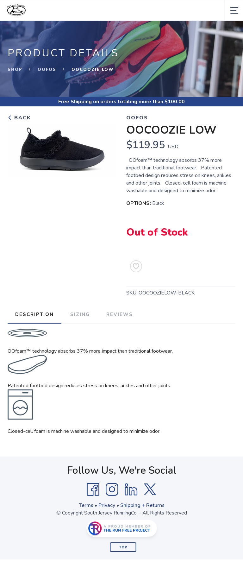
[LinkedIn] (131, 489)
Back (19, 117)
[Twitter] (149, 489)
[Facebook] (93, 489)
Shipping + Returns (142, 505)
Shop (15, 70)
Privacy (106, 505)
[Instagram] (112, 489)
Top (123, 547)
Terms (86, 505)
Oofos (47, 70)
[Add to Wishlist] (136, 266)
